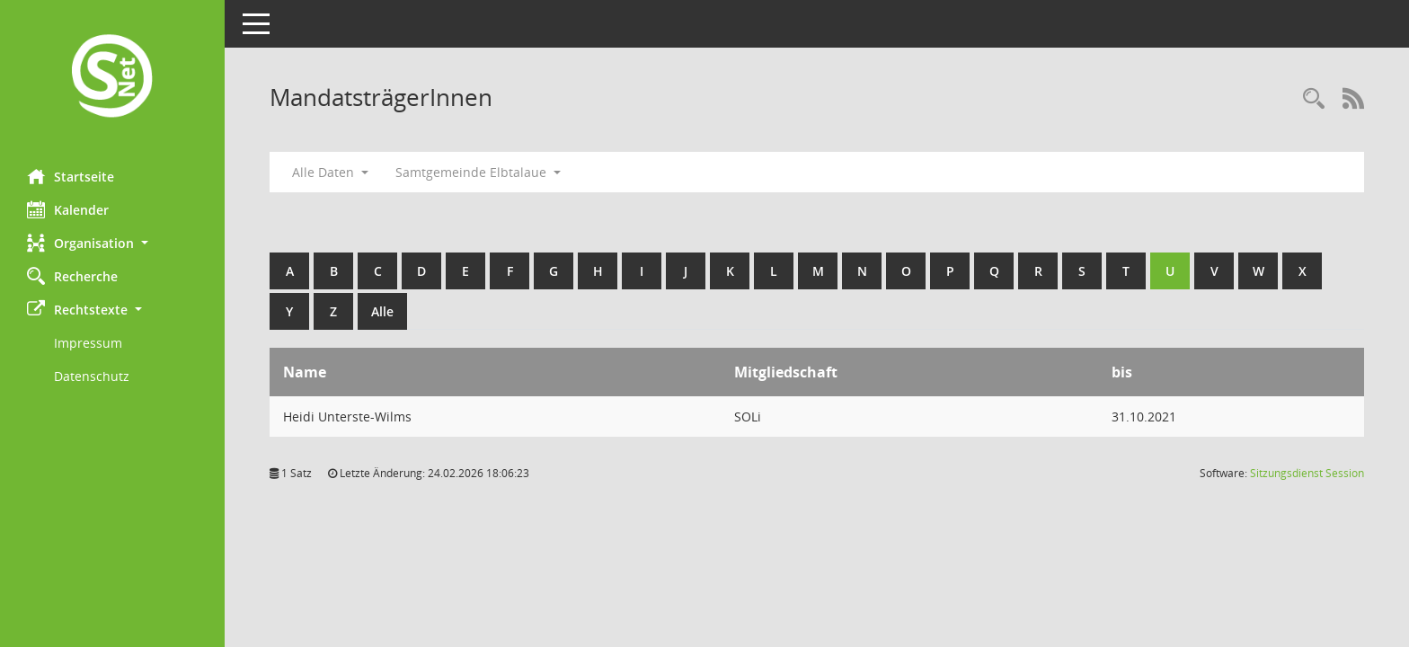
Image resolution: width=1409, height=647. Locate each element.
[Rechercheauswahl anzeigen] (1314, 99)
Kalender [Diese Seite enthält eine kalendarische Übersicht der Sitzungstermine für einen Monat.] (68, 209)
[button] (112, 243)
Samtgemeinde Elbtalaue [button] (478, 172)
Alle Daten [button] (330, 172)
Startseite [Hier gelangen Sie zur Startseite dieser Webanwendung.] (70, 176)
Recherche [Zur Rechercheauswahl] (72, 276)
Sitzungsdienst (1307, 473)
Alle (382, 311)
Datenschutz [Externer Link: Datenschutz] (91, 376)
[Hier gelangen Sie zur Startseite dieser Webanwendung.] (112, 77)
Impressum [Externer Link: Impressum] (88, 342)
